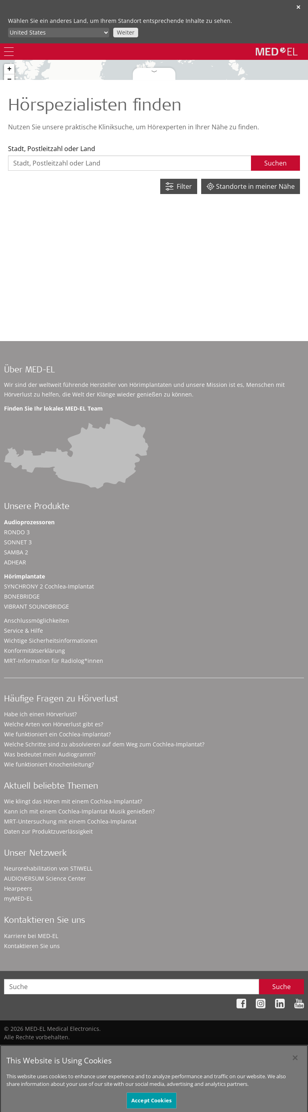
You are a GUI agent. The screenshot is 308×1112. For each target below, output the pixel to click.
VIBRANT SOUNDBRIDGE (36, 606)
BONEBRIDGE (22, 596)
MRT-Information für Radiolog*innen (53, 660)
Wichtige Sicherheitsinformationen (51, 640)
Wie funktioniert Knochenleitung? (49, 764)
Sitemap (124, 1049)
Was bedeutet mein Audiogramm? (50, 754)
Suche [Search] (281, 986)
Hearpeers (18, 888)
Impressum (227, 1049)
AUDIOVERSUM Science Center (45, 878)
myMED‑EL (18, 898)
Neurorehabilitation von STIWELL (48, 868)
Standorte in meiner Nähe (250, 186)
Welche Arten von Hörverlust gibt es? (53, 724)
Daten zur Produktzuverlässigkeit (48, 831)
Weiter (126, 32)
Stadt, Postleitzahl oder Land (51, 148)
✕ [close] (298, 7)
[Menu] (9, 51)
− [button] (9, 79)
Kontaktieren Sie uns (32, 946)
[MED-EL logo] (277, 51)
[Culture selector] (58, 32)
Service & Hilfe (23, 630)
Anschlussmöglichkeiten (36, 620)
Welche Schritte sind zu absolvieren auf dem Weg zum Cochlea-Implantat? (104, 744)
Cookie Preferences (278, 1049)
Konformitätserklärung (34, 650)
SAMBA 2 (16, 552)
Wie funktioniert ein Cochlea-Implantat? (57, 734)
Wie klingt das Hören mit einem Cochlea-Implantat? (73, 801)
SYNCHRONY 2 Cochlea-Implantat (49, 586)
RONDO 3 (17, 532)
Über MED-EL (29, 370)
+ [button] (9, 69)
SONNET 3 (18, 542)
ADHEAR (15, 562)
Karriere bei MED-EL (31, 936)
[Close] (295, 1065)
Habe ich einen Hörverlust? (40, 714)
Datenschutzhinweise (174, 1049)
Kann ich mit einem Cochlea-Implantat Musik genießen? (79, 811)
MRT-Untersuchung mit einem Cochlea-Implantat (70, 821)
